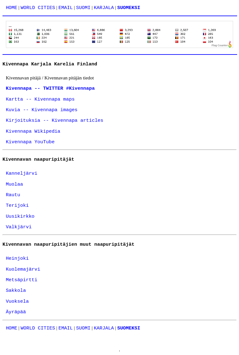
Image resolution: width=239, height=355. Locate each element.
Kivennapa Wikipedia (33, 131)
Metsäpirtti (21, 280)
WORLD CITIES (38, 8)
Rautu (13, 195)
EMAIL (66, 8)
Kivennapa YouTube (30, 142)
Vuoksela (17, 301)
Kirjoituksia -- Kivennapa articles (54, 120)
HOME (11, 8)
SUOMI (83, 8)
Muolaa (14, 184)
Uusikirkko (20, 216)
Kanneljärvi (21, 173)
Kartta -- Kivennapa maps (40, 99)
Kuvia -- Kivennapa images (41, 110)
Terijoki (17, 205)
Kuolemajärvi (23, 269)
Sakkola (16, 290)
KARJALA (104, 8)
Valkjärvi (19, 227)
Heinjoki (17, 258)
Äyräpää (16, 312)
